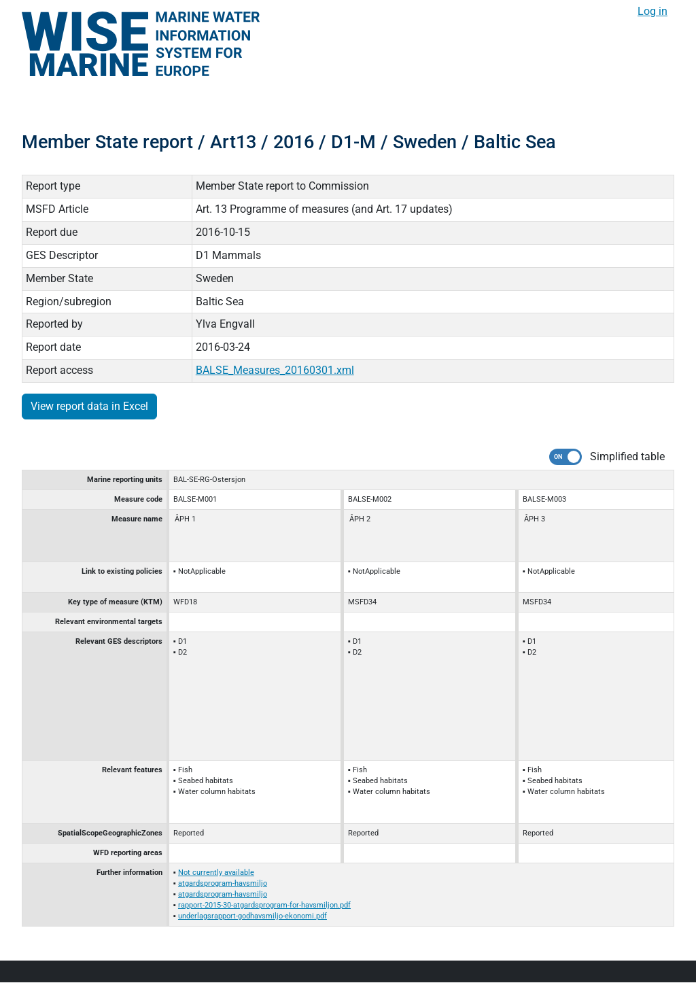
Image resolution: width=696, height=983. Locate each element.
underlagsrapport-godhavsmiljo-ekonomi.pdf (252, 916)
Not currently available (216, 872)
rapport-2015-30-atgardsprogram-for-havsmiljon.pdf (264, 905)
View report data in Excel (89, 406)
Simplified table (627, 456)
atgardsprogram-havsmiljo (222, 883)
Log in (652, 11)
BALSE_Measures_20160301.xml (275, 370)
